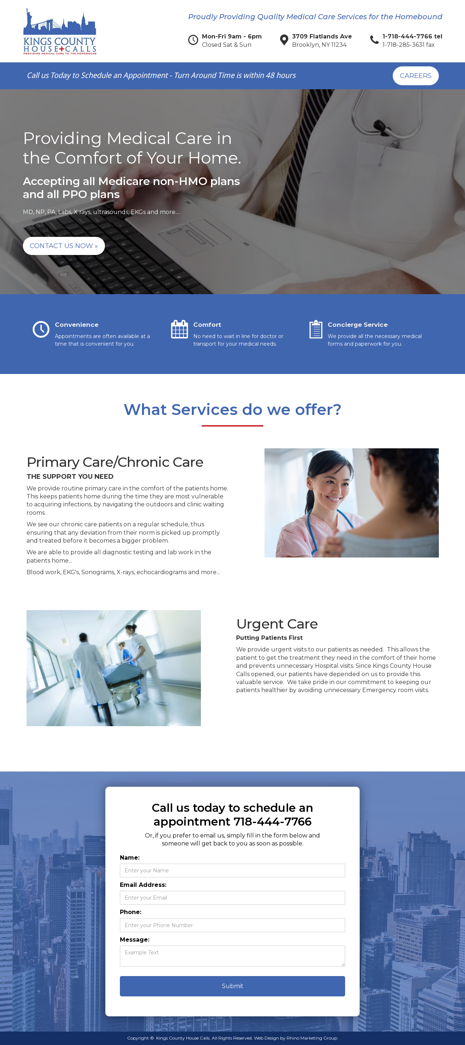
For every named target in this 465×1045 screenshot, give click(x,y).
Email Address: (143, 884)
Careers (416, 76)
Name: (130, 857)
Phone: (130, 912)
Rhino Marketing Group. (312, 1038)
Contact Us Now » (64, 246)
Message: (134, 939)
